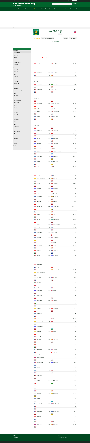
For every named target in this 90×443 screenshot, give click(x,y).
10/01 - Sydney (16, 69)
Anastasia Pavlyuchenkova (57, 151)
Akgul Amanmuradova (56, 328)
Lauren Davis (55, 349)
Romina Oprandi (55, 380)
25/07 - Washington (16, 136)
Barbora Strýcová (55, 161)
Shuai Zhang (55, 201)
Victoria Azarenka (55, 84)
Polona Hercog (55, 359)
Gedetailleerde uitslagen (49, 38)
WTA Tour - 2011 (22, 49)
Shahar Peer (55, 89)
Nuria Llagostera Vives (56, 269)
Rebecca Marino (55, 300)
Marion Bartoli (55, 63)
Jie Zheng (54, 331)
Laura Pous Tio (55, 196)
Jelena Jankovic (55, 116)
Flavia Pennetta (55, 130)
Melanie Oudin (55, 229)
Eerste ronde (36, 261)
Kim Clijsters (55, 118)
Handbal (55, 8)
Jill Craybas (55, 277)
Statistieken (66, 38)
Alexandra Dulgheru (56, 211)
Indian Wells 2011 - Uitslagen (25, 27)
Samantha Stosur (56, 138)
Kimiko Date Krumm (56, 242)
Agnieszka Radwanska (56, 103)
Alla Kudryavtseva (56, 255)
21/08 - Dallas (16, 138)
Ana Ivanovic (55, 91)
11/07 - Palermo (16, 133)
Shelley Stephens (55, 175)
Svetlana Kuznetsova (56, 206)
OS (76, 8)
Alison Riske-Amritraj (56, 403)
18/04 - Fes (15, 121)
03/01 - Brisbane (16, 109)
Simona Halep (55, 178)
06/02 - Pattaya (16, 114)
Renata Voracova (55, 341)
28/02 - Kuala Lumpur (17, 117)
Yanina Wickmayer (56, 75)
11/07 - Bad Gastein (17, 131)
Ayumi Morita (55, 318)
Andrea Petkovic (55, 164)
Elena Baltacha (55, 183)
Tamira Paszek (55, 321)
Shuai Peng (55, 86)
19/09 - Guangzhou (16, 105)
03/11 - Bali (15, 107)
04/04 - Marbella (16, 119)
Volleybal (46, 8)
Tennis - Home (15, 46)
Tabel (43, 38)
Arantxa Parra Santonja (56, 310)
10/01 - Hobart (16, 112)
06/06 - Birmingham (16, 98)
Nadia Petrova (55, 108)
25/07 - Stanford (16, 81)
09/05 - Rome (16, 59)
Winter (66, 8)
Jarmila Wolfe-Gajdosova (57, 252)
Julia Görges (55, 158)
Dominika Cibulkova (56, 113)
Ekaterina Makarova (56, 193)
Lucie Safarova (55, 250)
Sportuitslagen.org (17, 4)
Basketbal (41, 8)
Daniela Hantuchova (56, 198)
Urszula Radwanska (56, 135)
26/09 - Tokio (16, 64)
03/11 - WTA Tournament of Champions (18, 148)
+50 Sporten (71, 8)
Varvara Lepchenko (56, 287)
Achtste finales (36, 98)
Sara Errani (55, 166)
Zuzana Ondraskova (56, 216)
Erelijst (70, 38)
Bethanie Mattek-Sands (56, 224)
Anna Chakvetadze (56, 188)
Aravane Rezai (55, 140)
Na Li (54, 214)
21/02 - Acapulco (16, 95)
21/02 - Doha (16, 74)
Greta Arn (54, 421)
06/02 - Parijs (16, 71)
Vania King (54, 370)
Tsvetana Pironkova (56, 219)
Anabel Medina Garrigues (57, 203)
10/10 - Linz (15, 86)
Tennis (35, 8)
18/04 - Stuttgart (16, 76)
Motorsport (61, 8)
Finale (35, 60)
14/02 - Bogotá (16, 93)
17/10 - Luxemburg (16, 88)
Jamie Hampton (55, 267)
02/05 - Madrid (16, 57)
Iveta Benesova (55, 185)
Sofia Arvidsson (55, 209)
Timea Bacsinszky (56, 234)
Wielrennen (30, 8)
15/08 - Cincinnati (16, 102)
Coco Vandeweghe (56, 237)
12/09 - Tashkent (16, 140)
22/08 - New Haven (16, 83)
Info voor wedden (17, 0)
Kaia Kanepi (55, 153)
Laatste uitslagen (31, 0)
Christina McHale (55, 143)
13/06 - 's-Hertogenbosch (17, 100)
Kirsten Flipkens (55, 339)
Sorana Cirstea (55, 424)
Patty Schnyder (55, 352)
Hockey (50, 8)
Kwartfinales (36, 81)
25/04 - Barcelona (16, 124)
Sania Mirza (55, 232)
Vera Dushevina (55, 362)
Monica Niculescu (56, 247)
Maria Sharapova (55, 72)
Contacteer (15, 437)
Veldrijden (25, 8)
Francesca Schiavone (56, 111)
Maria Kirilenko (55, 133)
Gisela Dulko (55, 227)
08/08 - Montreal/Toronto (17, 62)
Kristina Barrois (55, 413)
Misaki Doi (54, 290)
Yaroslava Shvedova (56, 401)
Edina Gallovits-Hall (56, 390)
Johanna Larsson (56, 393)
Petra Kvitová (55, 245)
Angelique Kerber (55, 308)
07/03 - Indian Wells (17, 52)
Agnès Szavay (55, 180)
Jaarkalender (23, 0)
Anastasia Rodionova (56, 411)
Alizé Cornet (55, 148)
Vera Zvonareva (55, 156)
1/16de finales (36, 125)
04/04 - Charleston (16, 55)
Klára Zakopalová (55, 191)
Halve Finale (36, 69)
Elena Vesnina (55, 372)
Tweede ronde (36, 172)
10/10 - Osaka (16, 143)
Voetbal (19, 8)
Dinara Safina (55, 106)
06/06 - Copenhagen (17, 126)
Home (16, 8)
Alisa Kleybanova (55, 100)
